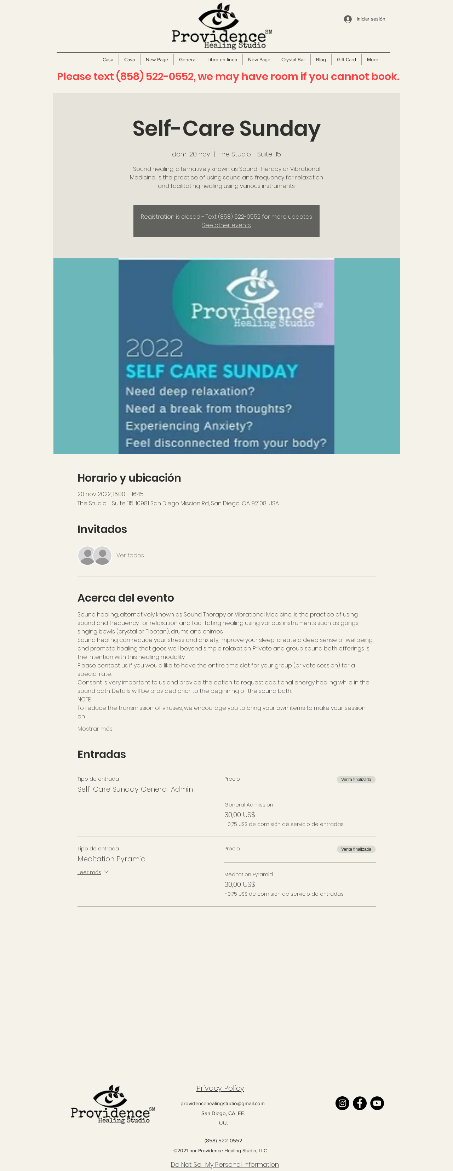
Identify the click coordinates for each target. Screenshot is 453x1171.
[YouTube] (377, 1103)
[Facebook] (360, 1103)
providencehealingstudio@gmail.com (222, 1103)
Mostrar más (95, 729)
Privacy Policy (220, 1088)
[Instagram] (342, 1103)
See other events (226, 225)
